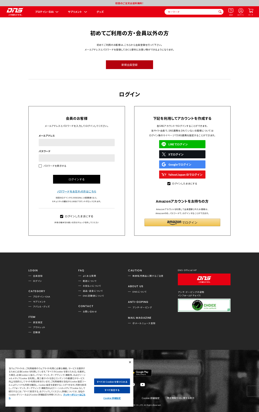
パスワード (45, 151)
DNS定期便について (93, 295)
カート (250, 14)
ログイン (240, 14)
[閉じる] (130, 362)
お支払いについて (92, 285)
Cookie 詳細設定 (151, 398)
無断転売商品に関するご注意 (148, 275)
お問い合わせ (90, 311)
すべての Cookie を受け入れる (112, 381)
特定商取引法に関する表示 (180, 398)
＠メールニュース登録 (144, 323)
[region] (69, 382)
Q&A (231, 14)
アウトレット (39, 327)
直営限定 (38, 322)
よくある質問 (89, 275)
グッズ (100, 11)
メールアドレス (47, 135)
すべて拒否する (112, 390)
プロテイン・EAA (44, 11)
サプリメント (75, 11)
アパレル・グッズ (41, 306)
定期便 (36, 332)
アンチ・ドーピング (142, 307)
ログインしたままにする (76, 216)
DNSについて (140, 291)
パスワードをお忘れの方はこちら (76, 191)
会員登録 (38, 275)
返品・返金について (93, 290)
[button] (182, 222)
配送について (90, 280)
